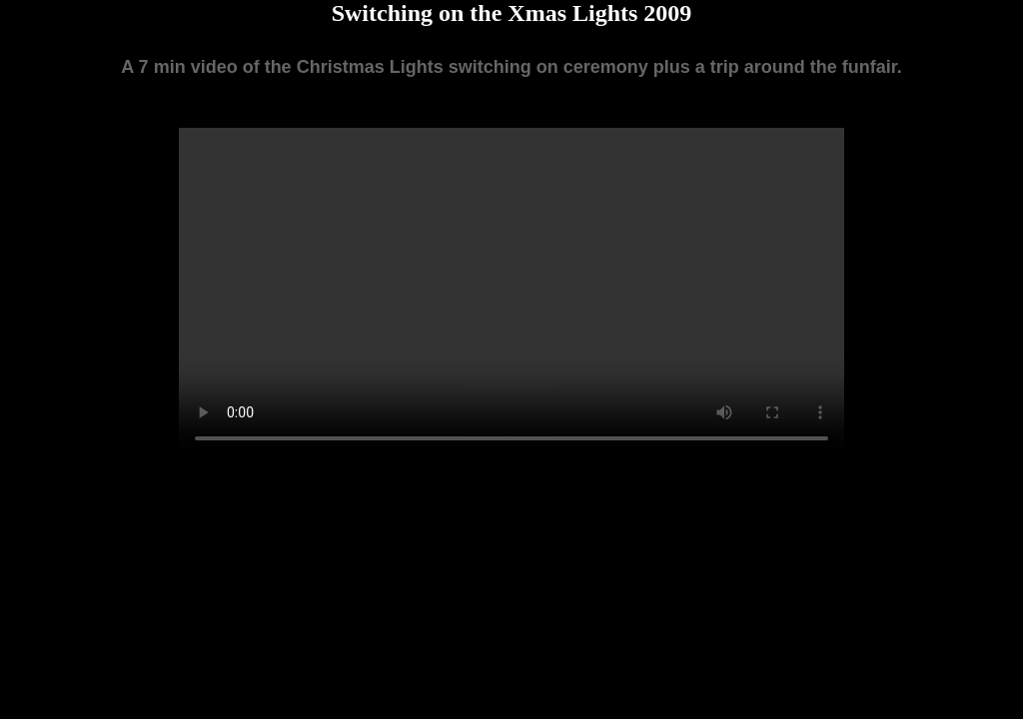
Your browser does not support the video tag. (511, 294)
